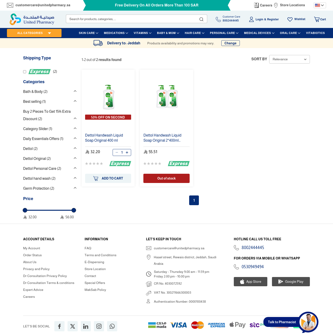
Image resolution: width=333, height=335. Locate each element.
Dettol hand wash (39, 178)
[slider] (25, 210)
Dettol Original (37, 159)
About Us (30, 262)
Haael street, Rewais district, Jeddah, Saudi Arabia (185, 260)
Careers (266, 5)
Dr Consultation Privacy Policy (45, 276)
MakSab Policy (95, 290)
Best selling (34, 102)
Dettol (30, 149)
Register (273, 19)
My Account (31, 248)
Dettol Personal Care (42, 169)
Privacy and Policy (36, 269)
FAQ (88, 248)
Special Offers (95, 283)
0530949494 (253, 267)
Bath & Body (35, 92)
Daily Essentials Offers (43, 139)
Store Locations (292, 5)
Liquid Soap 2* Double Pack (162, 138)
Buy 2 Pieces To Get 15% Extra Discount (47, 115)
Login (259, 19)
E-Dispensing (94, 262)
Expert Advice (33, 290)
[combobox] (136, 19)
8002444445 (253, 247)
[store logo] (32, 19)
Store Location (95, 269)
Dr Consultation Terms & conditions (48, 283)
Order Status (32, 255)
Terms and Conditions (101, 255)
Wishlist (299, 19)
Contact (90, 276)
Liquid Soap (104, 137)
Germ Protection (38, 188)
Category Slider (37, 129)
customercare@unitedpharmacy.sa (42, 5)
